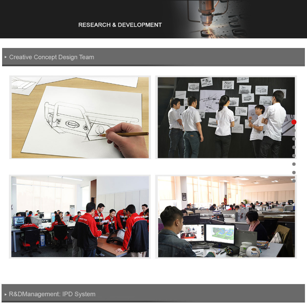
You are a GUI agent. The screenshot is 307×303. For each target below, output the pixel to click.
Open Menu (269, 14)
